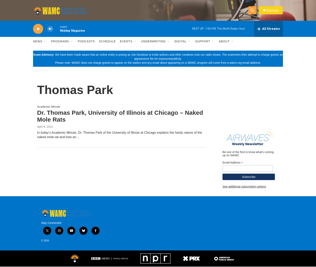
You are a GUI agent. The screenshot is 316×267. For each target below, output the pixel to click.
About (224, 42)
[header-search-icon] (252, 11)
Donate (272, 10)
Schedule (107, 42)
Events (126, 42)
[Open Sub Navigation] (45, 42)
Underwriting (153, 42)
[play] (38, 29)
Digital (180, 42)
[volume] (50, 29)
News (37, 42)
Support (202, 42)
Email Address (232, 163)
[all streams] (268, 29)
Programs (60, 42)
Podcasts (86, 42)
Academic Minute (48, 107)
